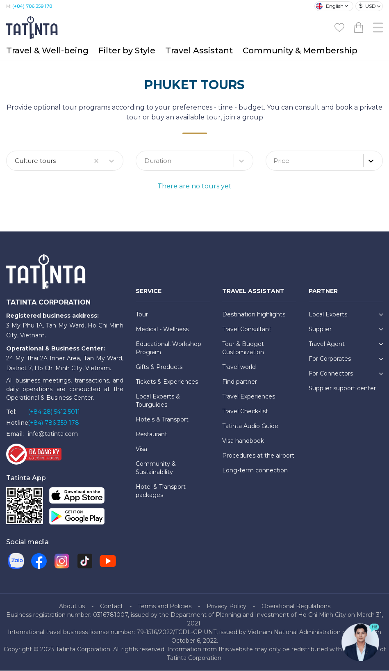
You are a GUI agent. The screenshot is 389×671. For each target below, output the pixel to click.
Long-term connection (255, 470)
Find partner (239, 382)
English (330, 6)
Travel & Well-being (47, 50)
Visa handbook (243, 441)
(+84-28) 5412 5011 (54, 412)
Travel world (239, 367)
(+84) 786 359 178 (32, 6)
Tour (142, 314)
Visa (141, 449)
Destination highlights (253, 314)
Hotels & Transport (162, 420)
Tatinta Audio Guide (250, 426)
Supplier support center (342, 388)
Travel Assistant (199, 50)
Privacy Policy (226, 606)
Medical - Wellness (162, 329)
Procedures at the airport (258, 456)
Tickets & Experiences (167, 382)
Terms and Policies (164, 606)
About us (72, 606)
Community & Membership (300, 50)
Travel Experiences (248, 397)
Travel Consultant (246, 329)
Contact (111, 606)
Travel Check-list (245, 411)
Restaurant (151, 434)
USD (367, 6)
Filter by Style (126, 50)
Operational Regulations (296, 606)
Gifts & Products (159, 367)
